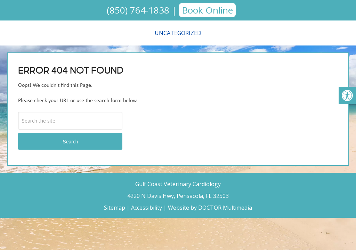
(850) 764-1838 (138, 10)
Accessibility (146, 207)
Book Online (207, 10)
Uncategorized (178, 33)
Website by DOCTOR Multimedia (210, 207)
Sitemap (114, 207)
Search (70, 141)
